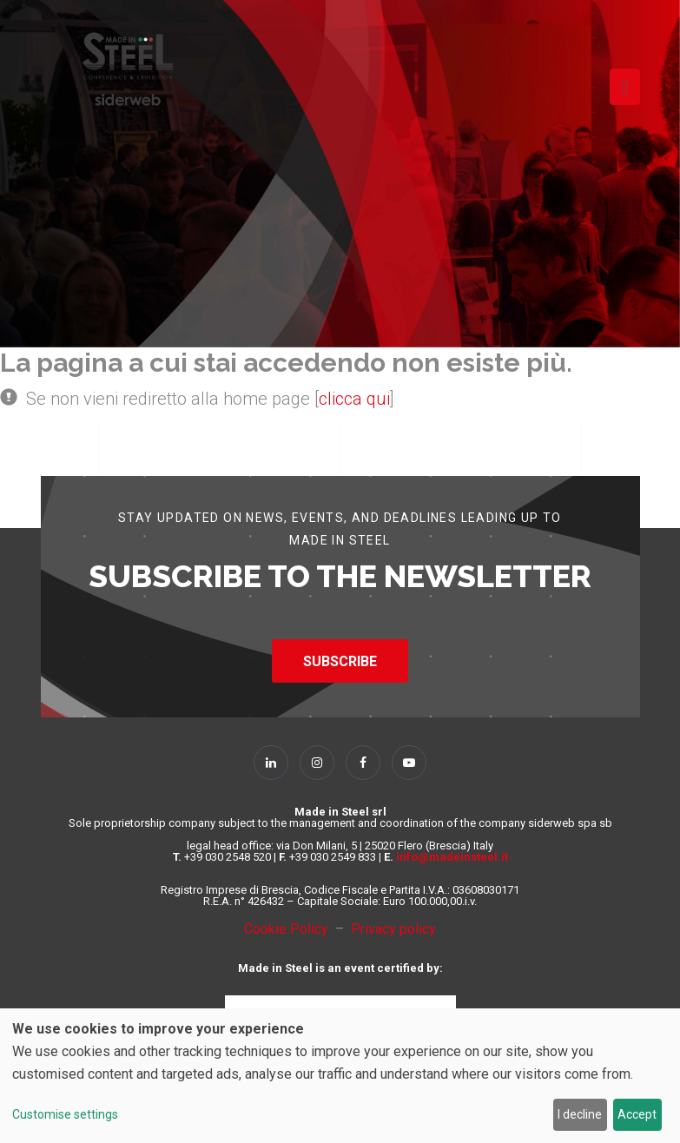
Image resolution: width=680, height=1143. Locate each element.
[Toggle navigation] (624, 86)
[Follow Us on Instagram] (317, 762)
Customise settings (65, 1114)
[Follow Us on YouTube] (409, 762)
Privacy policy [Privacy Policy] (393, 929)
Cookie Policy (289, 929)
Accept (637, 1114)
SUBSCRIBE (340, 661)
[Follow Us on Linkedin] (271, 762)
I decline (580, 1114)
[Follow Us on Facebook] (363, 762)
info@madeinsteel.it (452, 856)
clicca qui (354, 398)
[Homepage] (128, 69)
